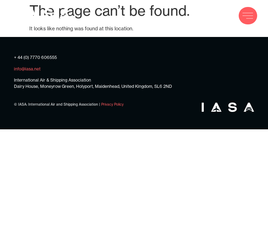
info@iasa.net (27, 68)
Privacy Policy (112, 104)
